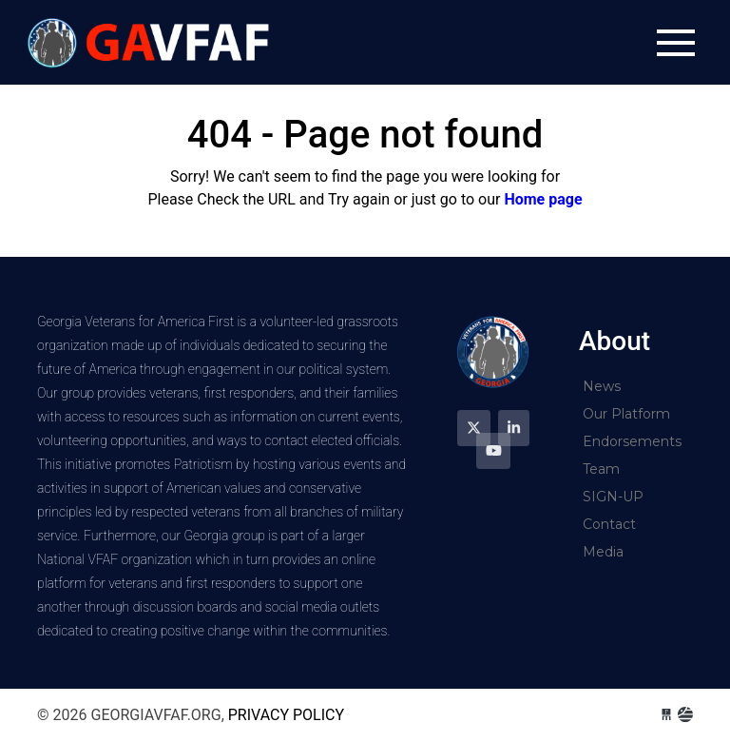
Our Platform (626, 413)
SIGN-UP (613, 496)
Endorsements (632, 441)
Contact (609, 524)
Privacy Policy (286, 715)
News (602, 386)
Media (603, 551)
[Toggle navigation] (675, 42)
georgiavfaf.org (151, 42)
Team (601, 469)
